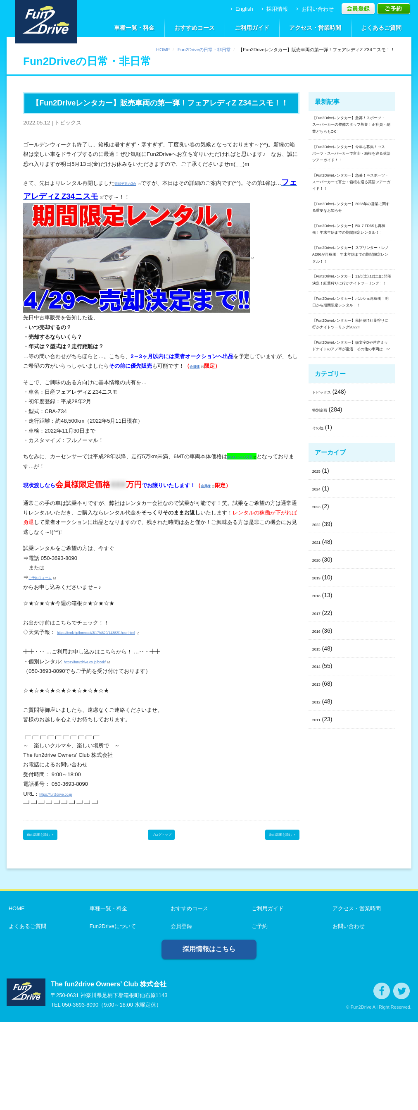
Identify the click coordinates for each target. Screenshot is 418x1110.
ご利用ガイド (252, 27)
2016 (318, 832)
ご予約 (257, 1014)
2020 (318, 761)
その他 (321, 629)
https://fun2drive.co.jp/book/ (96, 657)
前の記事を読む (50, 833)
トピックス (326, 594)
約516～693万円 (246, 452)
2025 (318, 673)
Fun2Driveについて (111, 1014)
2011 (318, 921)
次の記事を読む (272, 833)
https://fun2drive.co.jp (64, 789)
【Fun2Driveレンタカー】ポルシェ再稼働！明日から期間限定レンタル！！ (351, 452)
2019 (318, 779)
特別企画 (323, 611)
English (241, 9)
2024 (318, 690)
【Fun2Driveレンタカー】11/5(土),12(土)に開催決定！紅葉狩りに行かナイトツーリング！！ (351, 409)
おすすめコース (194, 27)
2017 (318, 814)
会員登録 (179, 1014)
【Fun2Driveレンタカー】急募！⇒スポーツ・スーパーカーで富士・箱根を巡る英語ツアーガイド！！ (349, 233)
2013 (318, 886)
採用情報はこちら (209, 1037)
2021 (318, 744)
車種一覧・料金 (134, 27)
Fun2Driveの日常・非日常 (204, 49)
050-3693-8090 (80, 1093)
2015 (318, 850)
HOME (163, 49)
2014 (318, 868)
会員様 (198, 362)
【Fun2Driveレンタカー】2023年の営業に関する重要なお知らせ (350, 277)
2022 (318, 726)
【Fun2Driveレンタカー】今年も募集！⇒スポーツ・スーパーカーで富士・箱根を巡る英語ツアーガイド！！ (351, 184)
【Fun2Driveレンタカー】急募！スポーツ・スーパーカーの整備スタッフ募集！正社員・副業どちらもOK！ (349, 135)
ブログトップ (161, 833)
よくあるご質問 (381, 27)
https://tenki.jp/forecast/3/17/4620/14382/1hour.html (118, 628)
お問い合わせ (314, 9)
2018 (318, 797)
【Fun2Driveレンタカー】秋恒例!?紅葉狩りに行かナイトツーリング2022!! (351, 491)
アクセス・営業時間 (315, 27)
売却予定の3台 (132, 180)
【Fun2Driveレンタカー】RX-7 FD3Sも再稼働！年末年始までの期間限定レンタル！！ (351, 315)
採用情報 (274, 9)
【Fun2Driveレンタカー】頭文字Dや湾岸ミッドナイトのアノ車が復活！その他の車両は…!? (351, 535)
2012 (318, 903)
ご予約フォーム (47, 573)
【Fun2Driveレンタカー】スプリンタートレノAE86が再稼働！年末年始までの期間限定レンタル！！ (351, 360)
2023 (318, 708)
